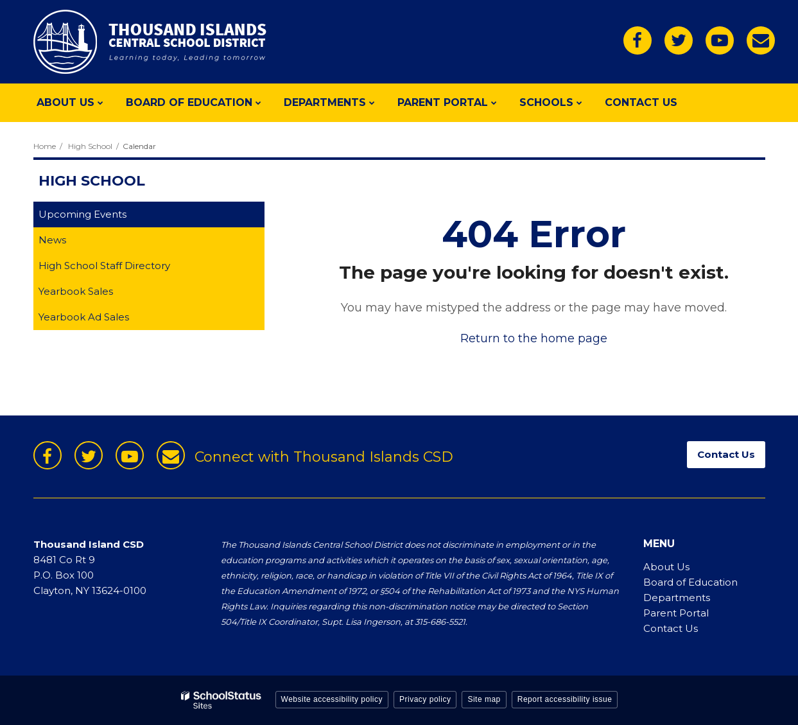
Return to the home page (533, 338)
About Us (666, 567)
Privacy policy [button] (425, 699)
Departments (676, 597)
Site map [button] (483, 699)
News (52, 240)
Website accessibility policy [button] (332, 699)
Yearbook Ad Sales (104, 319)
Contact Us (670, 628)
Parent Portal (676, 613)
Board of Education (690, 582)
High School (90, 146)
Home (44, 146)
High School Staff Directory (104, 265)
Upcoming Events (82, 214)
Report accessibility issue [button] (564, 699)
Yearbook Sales (96, 293)
